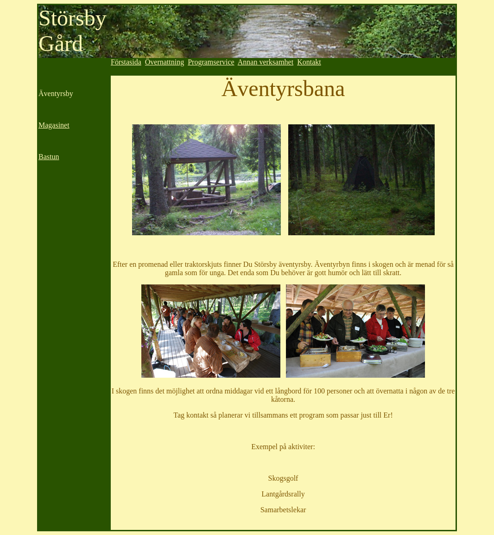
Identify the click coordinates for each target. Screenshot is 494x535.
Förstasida (126, 62)
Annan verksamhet (265, 62)
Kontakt (309, 62)
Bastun (48, 157)
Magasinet (54, 125)
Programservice (211, 62)
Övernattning (164, 62)
